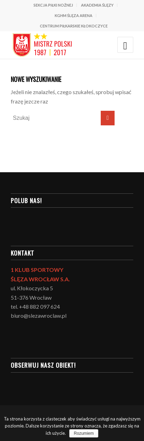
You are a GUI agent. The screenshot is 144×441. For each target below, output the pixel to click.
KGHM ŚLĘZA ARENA (73, 15)
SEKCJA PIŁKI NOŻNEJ (53, 5)
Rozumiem (83, 433)
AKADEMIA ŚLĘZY (97, 5)
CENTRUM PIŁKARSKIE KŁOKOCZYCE (74, 26)
